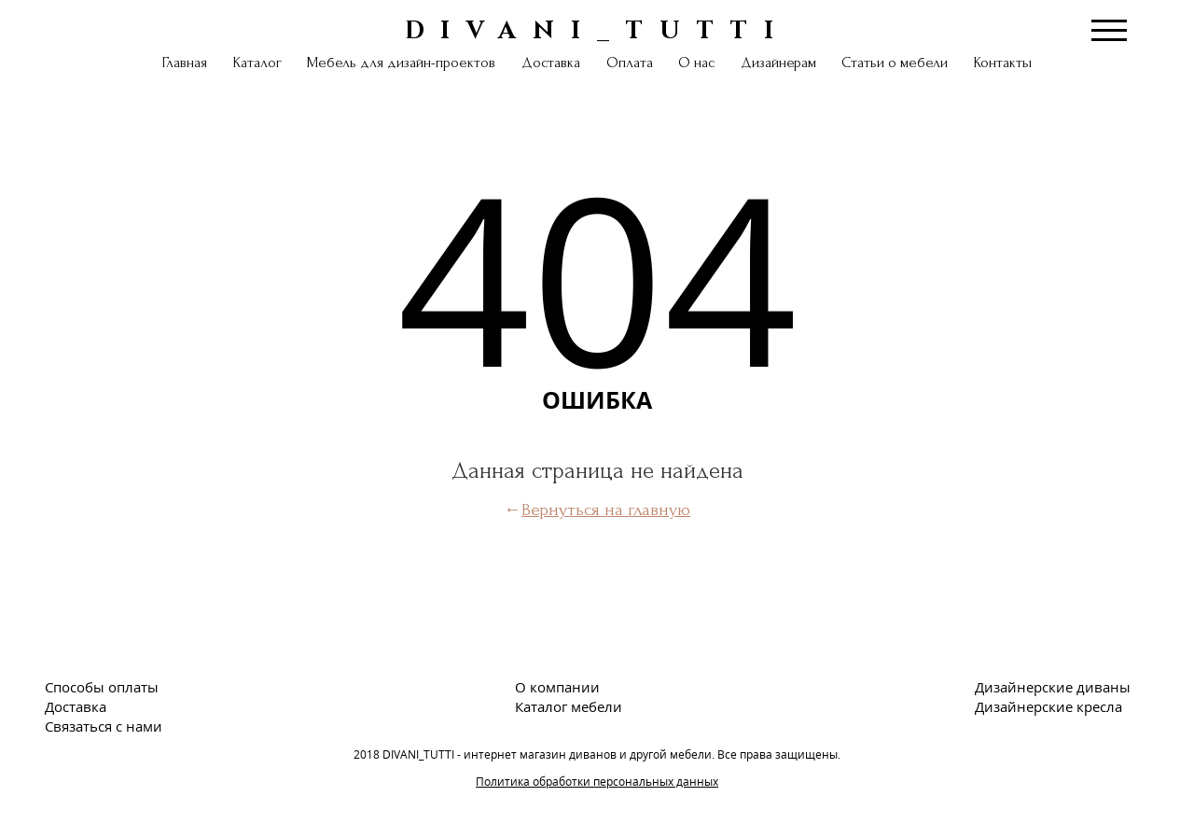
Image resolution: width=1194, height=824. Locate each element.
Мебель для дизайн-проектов (401, 62)
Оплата (629, 62)
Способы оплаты (102, 686)
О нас (696, 62)
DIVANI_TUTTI (597, 29)
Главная (184, 62)
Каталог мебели (568, 706)
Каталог (257, 62)
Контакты (1003, 62)
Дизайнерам (778, 62)
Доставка (550, 62)
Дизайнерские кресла (1048, 706)
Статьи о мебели (894, 62)
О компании (557, 686)
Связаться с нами (103, 726)
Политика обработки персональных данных (597, 781)
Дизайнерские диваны (1053, 686)
